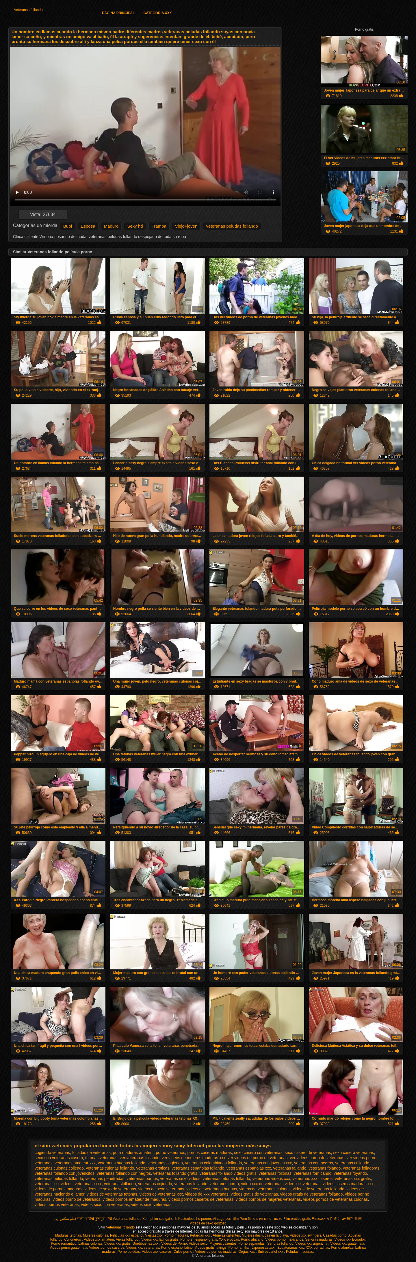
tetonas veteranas (101, 1157)
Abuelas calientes (226, 1235)
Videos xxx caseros (157, 1252)
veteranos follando (190, 1183)
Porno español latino (176, 1248)
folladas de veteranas (91, 1152)
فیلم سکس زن (65, 1219)
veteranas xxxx (88, 1183)
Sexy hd (135, 226)
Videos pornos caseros (106, 1248)
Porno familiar (239, 1248)
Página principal (118, 13)
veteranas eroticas (152, 1168)
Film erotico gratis (297, 1219)
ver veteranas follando (139, 1157)
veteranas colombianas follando (213, 1163)
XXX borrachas (317, 1248)
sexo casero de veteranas (308, 1152)
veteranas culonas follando (110, 1168)
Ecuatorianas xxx (290, 1248)
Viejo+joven (186, 226)
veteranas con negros (313, 1163)
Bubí (67, 226)
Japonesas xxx (264, 1248)
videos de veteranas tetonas (112, 1194)
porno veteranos (170, 1152)
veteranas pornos (142, 1178)
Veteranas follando (28, 10)
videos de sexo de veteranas (110, 1189)
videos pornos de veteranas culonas (335, 1199)
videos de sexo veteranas (161, 1189)
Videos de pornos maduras (215, 1252)
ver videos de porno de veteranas (258, 1157)
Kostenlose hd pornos (195, 1219)
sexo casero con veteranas (258, 1152)
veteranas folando (325, 1168)
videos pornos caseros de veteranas (200, 1199)
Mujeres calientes (222, 1243)
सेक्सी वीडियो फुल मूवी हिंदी (94, 1219)
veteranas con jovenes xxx (268, 1163)
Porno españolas (251, 1243)
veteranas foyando (350, 1173)
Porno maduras (176, 1235)
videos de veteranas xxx (161, 1194)
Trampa (159, 226)
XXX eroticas (229, 1239)
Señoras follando (280, 1243)
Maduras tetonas (68, 1235)
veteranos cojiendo (155, 1183)
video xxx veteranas (302, 1183)
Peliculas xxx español (126, 1235)
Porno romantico (63, 1243)
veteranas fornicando (313, 1173)
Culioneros (73, 1239)
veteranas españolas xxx (248, 1168)
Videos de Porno (174, 1243)
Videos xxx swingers (305, 1235)
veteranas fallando (289, 1168)
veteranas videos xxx (271, 1178)
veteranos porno (224, 1183)
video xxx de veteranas (261, 1183)
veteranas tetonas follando (226, 1178)
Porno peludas (129, 1252)
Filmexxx (318, 1219)
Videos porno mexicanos (284, 1239)
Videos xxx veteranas (142, 1248)
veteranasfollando (120, 1183)
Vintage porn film (226, 1219)
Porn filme (247, 1219)
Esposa (88, 226)
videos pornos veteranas (57, 1204)
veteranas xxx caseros (312, 1178)
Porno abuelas (342, 1248)
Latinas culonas (90, 1243)
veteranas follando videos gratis (228, 1173)
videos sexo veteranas (151, 1204)
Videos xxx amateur (99, 1239)
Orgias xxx (247, 1252)
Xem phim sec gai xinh (159, 1219)
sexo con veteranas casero (59, 1157)
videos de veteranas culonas (264, 1189)
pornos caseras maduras (209, 1152)
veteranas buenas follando (121, 1163)
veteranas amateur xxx (75, 1163)
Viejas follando (127, 1239)
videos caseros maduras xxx (348, 1183)
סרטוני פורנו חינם (269, 1219)
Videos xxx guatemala (347, 1243)
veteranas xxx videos (54, 1183)
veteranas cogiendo (165, 1163)
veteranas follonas (275, 1173)
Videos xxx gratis (117, 1243)
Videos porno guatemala (68, 1248)
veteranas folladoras (361, 1168)
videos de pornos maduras (58, 1189)
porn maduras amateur (133, 1152)
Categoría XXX (158, 13)
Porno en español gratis (198, 1239)
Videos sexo (198, 1243)
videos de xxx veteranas (207, 1194)
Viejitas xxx (153, 1235)
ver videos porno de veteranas (317, 1157)
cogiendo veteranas (52, 1152)
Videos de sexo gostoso (208, 1223)
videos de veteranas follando (318, 1189)
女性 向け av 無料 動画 (344, 1219)
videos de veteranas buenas (211, 1189)
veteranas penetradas (104, 1178)
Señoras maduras (319, 1239)
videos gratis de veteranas (254, 1194)
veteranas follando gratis (175, 1173)
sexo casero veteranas (353, 1152)
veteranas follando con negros (124, 1173)
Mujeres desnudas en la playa (265, 1235)
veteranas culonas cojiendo (59, 1168)
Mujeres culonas (95, 1235)
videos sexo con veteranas (105, 1204)
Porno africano (252, 1239)
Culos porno (183, 1252)
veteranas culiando (352, 1163)
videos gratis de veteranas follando (311, 1194)
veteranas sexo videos (180, 1178)
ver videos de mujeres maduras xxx (193, 1157)
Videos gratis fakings (210, 1248)
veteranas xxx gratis (353, 1178)
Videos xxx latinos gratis (160, 1239)
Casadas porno (334, 1235)
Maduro (111, 226)
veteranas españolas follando (198, 1168)
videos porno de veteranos (76, 1199)
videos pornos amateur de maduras (134, 1199)
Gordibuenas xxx (145, 1243)
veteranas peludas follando (232, 226)
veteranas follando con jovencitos (64, 1173)
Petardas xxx (200, 1235)
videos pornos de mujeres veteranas (268, 1199)
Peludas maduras (299, 1252)
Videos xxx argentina (311, 1243)
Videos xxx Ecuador (350, 1239)
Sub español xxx (271, 1252)
